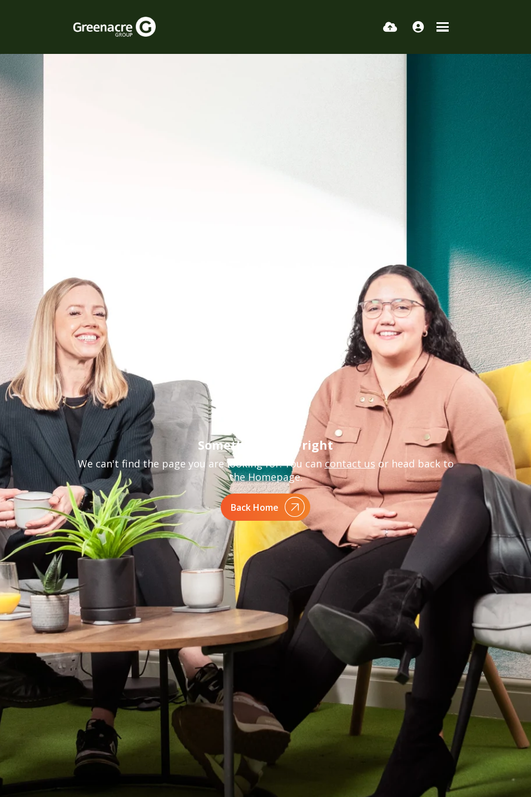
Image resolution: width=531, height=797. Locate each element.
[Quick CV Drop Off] (390, 26)
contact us (350, 463)
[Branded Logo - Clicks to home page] (114, 27)
